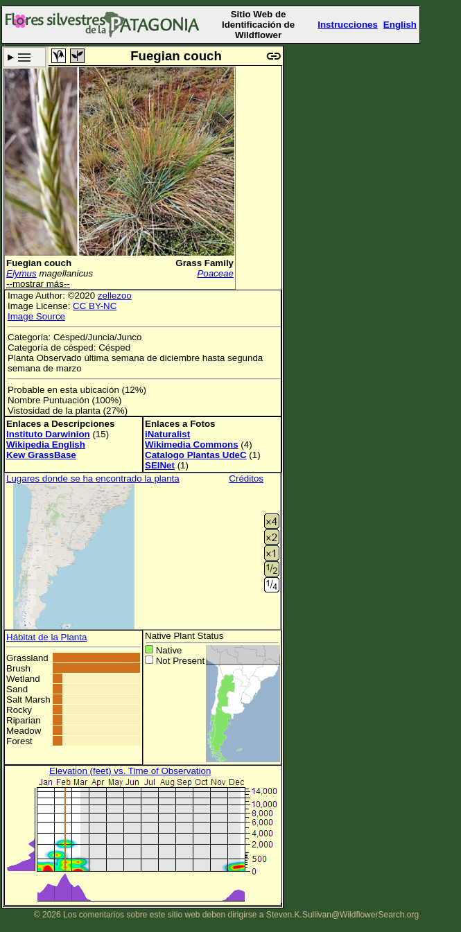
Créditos (246, 478)
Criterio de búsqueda (24, 57)
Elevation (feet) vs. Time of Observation (130, 771)
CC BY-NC (94, 306)
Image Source (36, 316)
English (400, 24)
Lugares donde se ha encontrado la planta (93, 478)
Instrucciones (348, 24)
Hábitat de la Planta (46, 637)
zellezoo (115, 295)
